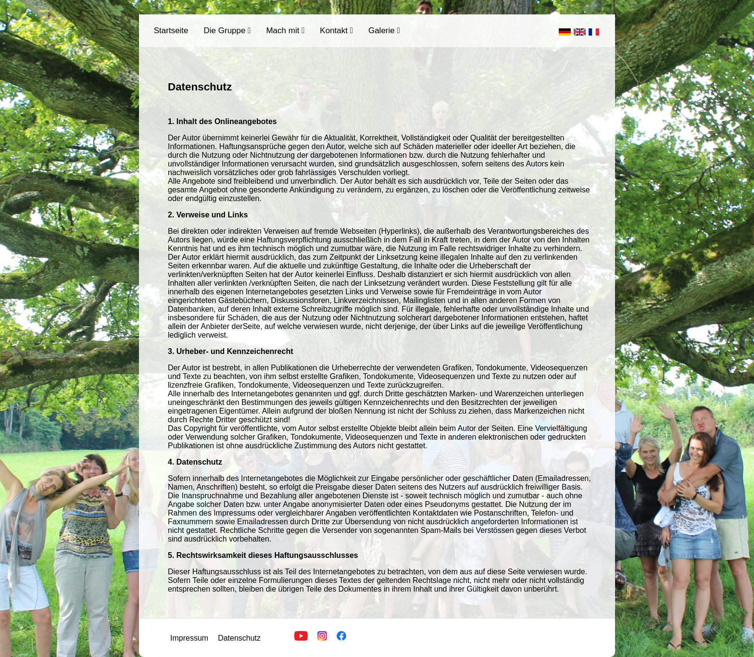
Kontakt (336, 30)
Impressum (189, 638)
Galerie (384, 30)
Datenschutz (239, 638)
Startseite (171, 30)
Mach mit (285, 30)
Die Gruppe (227, 30)
